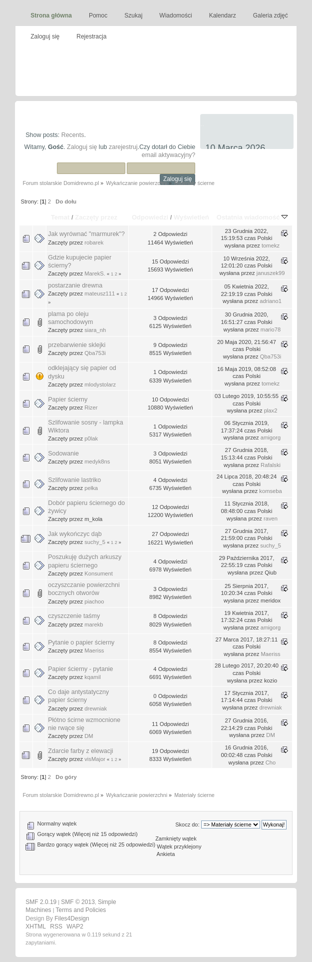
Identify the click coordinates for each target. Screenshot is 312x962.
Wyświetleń (191, 217)
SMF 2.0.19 (40, 902)
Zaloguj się (82, 147)
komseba (270, 491)
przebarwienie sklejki (76, 345)
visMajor (94, 759)
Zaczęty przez (96, 217)
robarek (93, 243)
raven (271, 519)
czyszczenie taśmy (74, 616)
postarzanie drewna (75, 285)
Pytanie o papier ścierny (81, 642)
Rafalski (271, 465)
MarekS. (94, 273)
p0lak (91, 439)
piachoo (94, 601)
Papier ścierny (67, 399)
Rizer (90, 407)
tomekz (271, 245)
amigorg (271, 437)
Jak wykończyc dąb (74, 534)
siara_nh (95, 330)
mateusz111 (99, 293)
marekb (93, 625)
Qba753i (94, 353)
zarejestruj (123, 147)
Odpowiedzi (150, 217)
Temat (60, 217)
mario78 (271, 329)
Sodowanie (63, 453)
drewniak (95, 709)
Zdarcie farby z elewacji (80, 751)
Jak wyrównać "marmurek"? (86, 234)
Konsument (98, 573)
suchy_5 (94, 542)
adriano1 (271, 301)
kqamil (92, 677)
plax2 (271, 411)
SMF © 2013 (78, 902)
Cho (271, 763)
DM (88, 736)
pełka (91, 488)
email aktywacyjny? (168, 155)
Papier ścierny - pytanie (80, 669)
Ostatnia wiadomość (252, 217)
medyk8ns (97, 461)
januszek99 (271, 273)
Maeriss (94, 651)
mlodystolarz (100, 385)
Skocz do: (187, 825)
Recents (72, 135)
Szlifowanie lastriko (74, 480)
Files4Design (71, 918)
